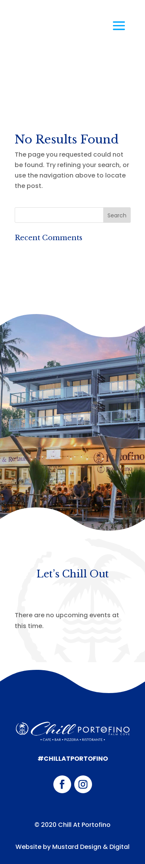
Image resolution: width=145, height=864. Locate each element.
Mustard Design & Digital (91, 846)
